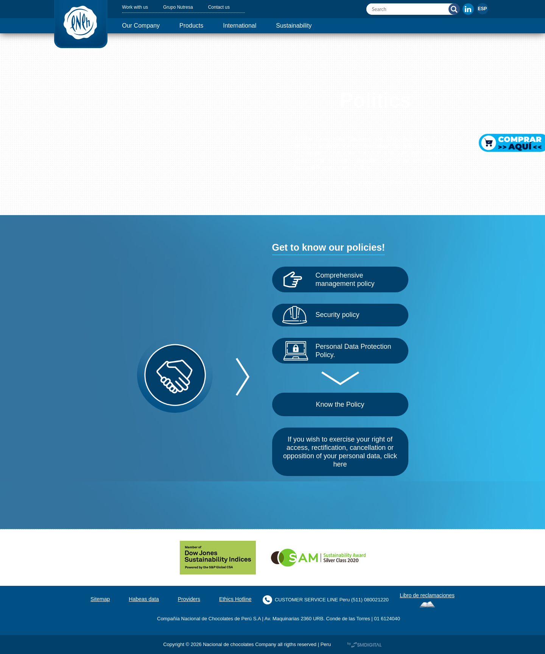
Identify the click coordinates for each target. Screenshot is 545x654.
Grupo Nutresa (184, 7)
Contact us (228, 7)
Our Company (143, 26)
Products (198, 26)
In (468, 9)
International (251, 26)
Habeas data (137, 599)
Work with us (137, 7)
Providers (185, 599)
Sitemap (91, 599)
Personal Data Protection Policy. (345, 350)
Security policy (340, 314)
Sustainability (311, 26)
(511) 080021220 (373, 599)
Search (454, 9)
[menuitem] (482, 8)
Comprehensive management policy (350, 279)
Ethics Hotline (235, 599)
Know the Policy (340, 404)
